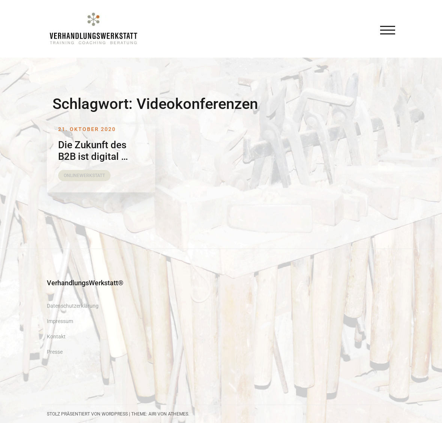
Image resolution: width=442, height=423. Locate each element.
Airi (152, 414)
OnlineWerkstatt (84, 175)
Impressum (60, 321)
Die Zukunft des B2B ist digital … (93, 150)
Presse (55, 352)
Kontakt (56, 337)
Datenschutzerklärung (73, 306)
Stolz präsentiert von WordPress (87, 414)
